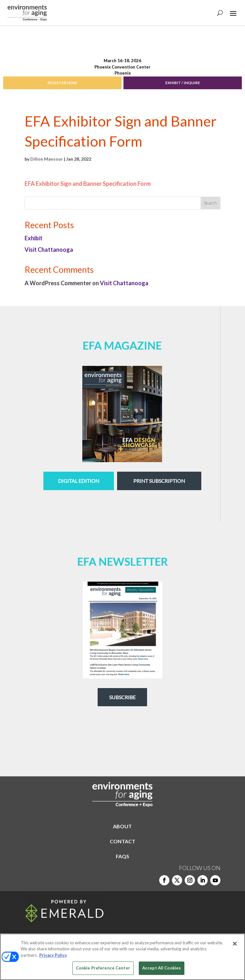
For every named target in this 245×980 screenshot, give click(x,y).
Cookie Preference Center (103, 967)
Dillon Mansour (46, 159)
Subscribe (122, 697)
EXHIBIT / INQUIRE (182, 82)
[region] (122, 956)
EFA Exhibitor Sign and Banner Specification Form (88, 183)
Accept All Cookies (161, 967)
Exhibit (33, 238)
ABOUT (122, 826)
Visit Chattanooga (49, 249)
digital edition (78, 481)
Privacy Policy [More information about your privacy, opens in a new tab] (53, 955)
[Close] (235, 944)
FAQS (122, 856)
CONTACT (122, 841)
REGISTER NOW (62, 82)
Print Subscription (159, 481)
